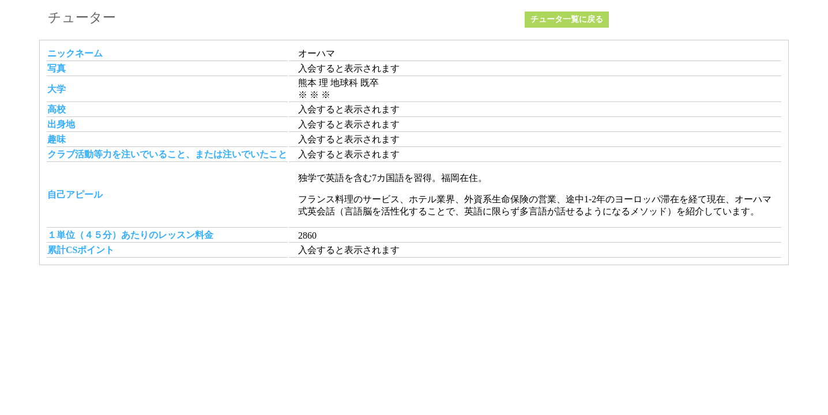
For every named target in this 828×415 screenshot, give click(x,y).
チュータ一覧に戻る (566, 19)
